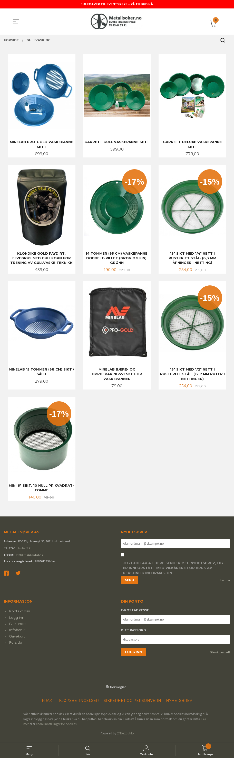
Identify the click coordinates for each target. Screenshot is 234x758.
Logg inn (16, 620)
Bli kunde (17, 626)
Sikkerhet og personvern (132, 703)
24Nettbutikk (125, 736)
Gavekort (17, 639)
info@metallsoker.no (29, 557)
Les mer (225, 583)
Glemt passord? (220, 655)
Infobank (17, 633)
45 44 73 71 (25, 550)
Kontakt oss (19, 614)
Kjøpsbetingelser (79, 703)
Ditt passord (133, 633)
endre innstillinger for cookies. (56, 727)
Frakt (48, 703)
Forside (15, 645)
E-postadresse (135, 613)
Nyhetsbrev (179, 703)
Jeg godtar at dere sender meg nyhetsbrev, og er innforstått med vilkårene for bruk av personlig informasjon (173, 571)
